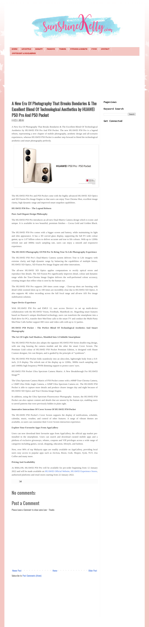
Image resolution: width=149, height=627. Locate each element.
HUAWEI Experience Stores (84, 471)
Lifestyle (26, 49)
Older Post (92, 570)
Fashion (51, 49)
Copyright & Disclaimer (24, 54)
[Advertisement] (75, 78)
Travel (62, 49)
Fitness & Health (78, 49)
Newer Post (16, 570)
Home (14, 49)
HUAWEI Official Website (57, 471)
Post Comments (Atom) (32, 575)
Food (94, 49)
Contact (105, 49)
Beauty (39, 49)
